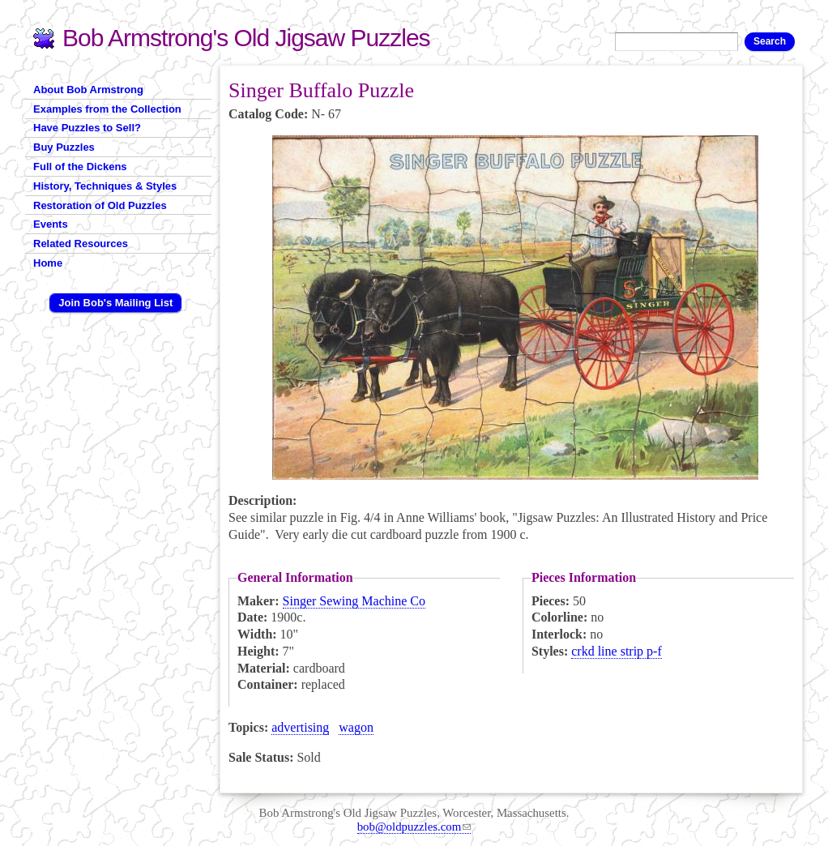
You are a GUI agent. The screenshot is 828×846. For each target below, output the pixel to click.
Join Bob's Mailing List (115, 303)
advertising (300, 727)
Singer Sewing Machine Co (354, 601)
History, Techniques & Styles (105, 186)
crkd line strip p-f (616, 651)
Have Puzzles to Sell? (87, 128)
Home (47, 263)
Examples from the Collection (107, 109)
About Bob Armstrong (88, 89)
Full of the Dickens (80, 166)
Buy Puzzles (64, 147)
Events (50, 224)
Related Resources (80, 243)
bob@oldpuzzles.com (414, 826)
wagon (356, 727)
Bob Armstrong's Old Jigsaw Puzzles (246, 37)
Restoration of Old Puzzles (100, 205)
